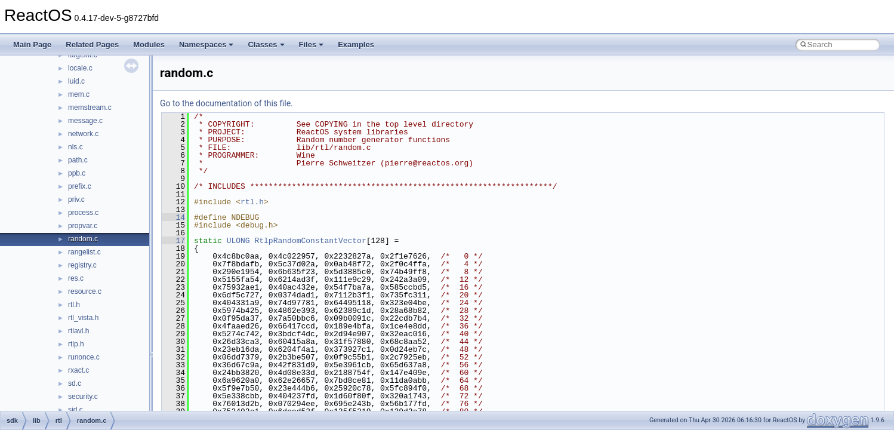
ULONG (238, 240)
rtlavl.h (78, 331)
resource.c (84, 291)
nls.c (75, 147)
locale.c (80, 68)
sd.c (74, 383)
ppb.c (76, 173)
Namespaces (206, 44)
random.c (83, 239)
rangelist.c (84, 252)
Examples (356, 44)
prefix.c (79, 186)
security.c (83, 396)
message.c (85, 120)
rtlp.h (76, 344)
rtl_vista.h (83, 318)
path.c (78, 160)
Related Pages (92, 44)
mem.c (79, 94)
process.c (83, 212)
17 (173, 240)
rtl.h (74, 304)
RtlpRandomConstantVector (310, 240)
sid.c (75, 410)
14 (173, 217)
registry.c (82, 265)
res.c (76, 278)
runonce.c (84, 357)
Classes (266, 44)
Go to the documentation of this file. (226, 103)
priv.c (76, 199)
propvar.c (82, 226)
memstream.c (90, 107)
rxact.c (78, 370)
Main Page (32, 44)
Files (311, 44)
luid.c (76, 81)
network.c (83, 134)
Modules (149, 44)
